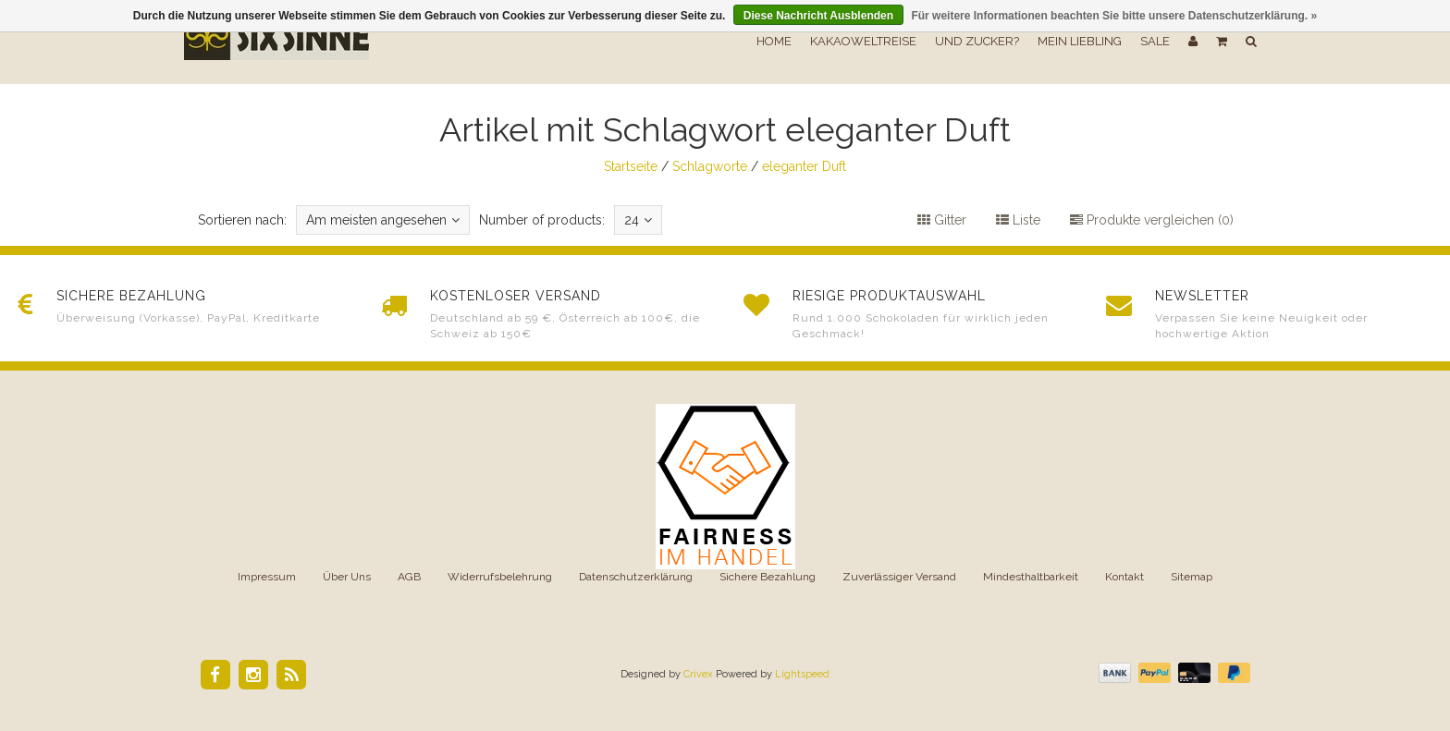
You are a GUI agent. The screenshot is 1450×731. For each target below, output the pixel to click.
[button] (1221, 41)
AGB (409, 576)
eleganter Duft (804, 166)
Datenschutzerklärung (636, 576)
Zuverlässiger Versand (899, 576)
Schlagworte (709, 166)
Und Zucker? (977, 41)
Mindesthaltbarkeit (1030, 576)
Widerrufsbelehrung (500, 576)
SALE (1155, 41)
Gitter (941, 220)
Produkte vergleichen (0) (1152, 220)
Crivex (698, 674)
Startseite (630, 166)
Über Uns (347, 576)
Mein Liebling (1080, 41)
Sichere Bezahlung (767, 576)
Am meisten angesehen (383, 220)
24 (638, 220)
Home (774, 41)
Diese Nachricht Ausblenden (818, 15)
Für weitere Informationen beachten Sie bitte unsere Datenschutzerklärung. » (1114, 15)
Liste (1018, 220)
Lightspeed (802, 674)
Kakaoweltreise (863, 41)
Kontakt (1124, 576)
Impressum (267, 576)
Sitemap (1191, 576)
